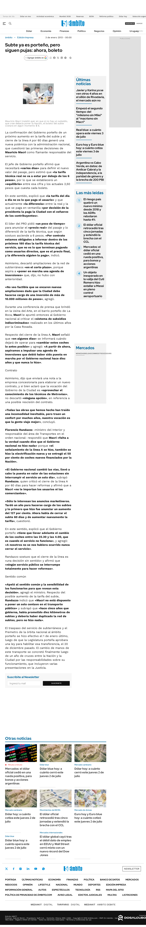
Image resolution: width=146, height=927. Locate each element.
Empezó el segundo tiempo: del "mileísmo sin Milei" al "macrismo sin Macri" (89, 115)
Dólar (29, 31)
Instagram (20, 869)
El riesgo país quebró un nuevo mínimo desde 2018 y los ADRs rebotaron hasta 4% (92, 209)
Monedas (80, 353)
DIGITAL (42, 904)
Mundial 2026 (65, 16)
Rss (98, 889)
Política (82, 31)
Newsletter (139, 31)
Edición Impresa (116, 884)
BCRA (91, 16)
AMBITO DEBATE (99, 904)
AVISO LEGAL (65, 894)
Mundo (78, 884)
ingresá (139, 23)
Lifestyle (44, 884)
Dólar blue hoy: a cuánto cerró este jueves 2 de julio (51, 772)
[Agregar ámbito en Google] (36, 57)
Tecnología (82, 889)
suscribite (130, 23)
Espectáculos (61, 889)
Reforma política (106, 16)
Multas (112, 894)
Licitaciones (130, 894)
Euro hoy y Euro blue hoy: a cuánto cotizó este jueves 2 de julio (88, 817)
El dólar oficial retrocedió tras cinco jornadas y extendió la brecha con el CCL (93, 233)
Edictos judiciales (90, 894)
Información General (19, 889)
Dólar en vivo (25, 16)
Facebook (13, 869)
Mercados (132, 879)
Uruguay (134, 31)
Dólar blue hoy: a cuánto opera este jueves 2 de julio (17, 844)
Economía (46, 31)
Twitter (6, 869)
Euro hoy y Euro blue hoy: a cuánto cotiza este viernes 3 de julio (90, 150)
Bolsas (87, 353)
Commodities (97, 353)
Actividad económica (45, 16)
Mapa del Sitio (115, 889)
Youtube (35, 869)
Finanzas (64, 31)
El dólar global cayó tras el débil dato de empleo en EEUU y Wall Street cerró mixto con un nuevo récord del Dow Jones (56, 846)
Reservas (80, 16)
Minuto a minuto (15, 764)
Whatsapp (43, 869)
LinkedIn (28, 869)
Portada (10, 879)
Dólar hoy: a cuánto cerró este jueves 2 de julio (89, 772)
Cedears (107, 353)
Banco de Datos (110, 879)
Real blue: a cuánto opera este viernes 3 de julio (89, 133)
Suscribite (56, 683)
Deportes (94, 884)
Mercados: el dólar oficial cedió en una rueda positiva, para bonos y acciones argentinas (93, 257)
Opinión (117, 31)
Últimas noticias (32, 879)
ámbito (8, 37)
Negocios (99, 31)
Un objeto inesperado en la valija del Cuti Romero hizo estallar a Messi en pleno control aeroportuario (93, 284)
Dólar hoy (123, 16)
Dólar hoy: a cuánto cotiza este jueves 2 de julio (20, 817)
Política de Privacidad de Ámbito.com (28, 894)
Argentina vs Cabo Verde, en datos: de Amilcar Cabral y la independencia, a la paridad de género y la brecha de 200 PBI (90, 171)
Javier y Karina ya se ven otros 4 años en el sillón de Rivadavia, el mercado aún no (90, 95)
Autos (42, 889)
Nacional (62, 884)
